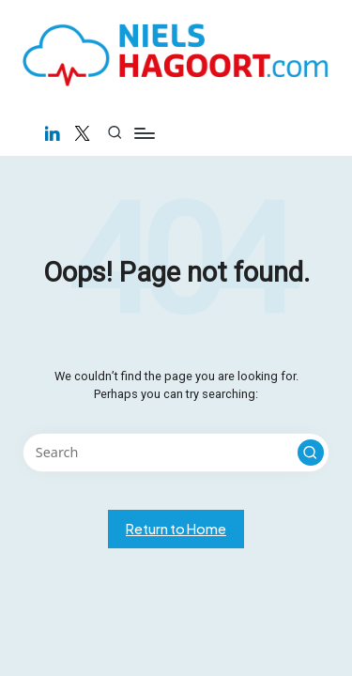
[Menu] (143, 133)
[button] (311, 452)
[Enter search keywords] (176, 452)
